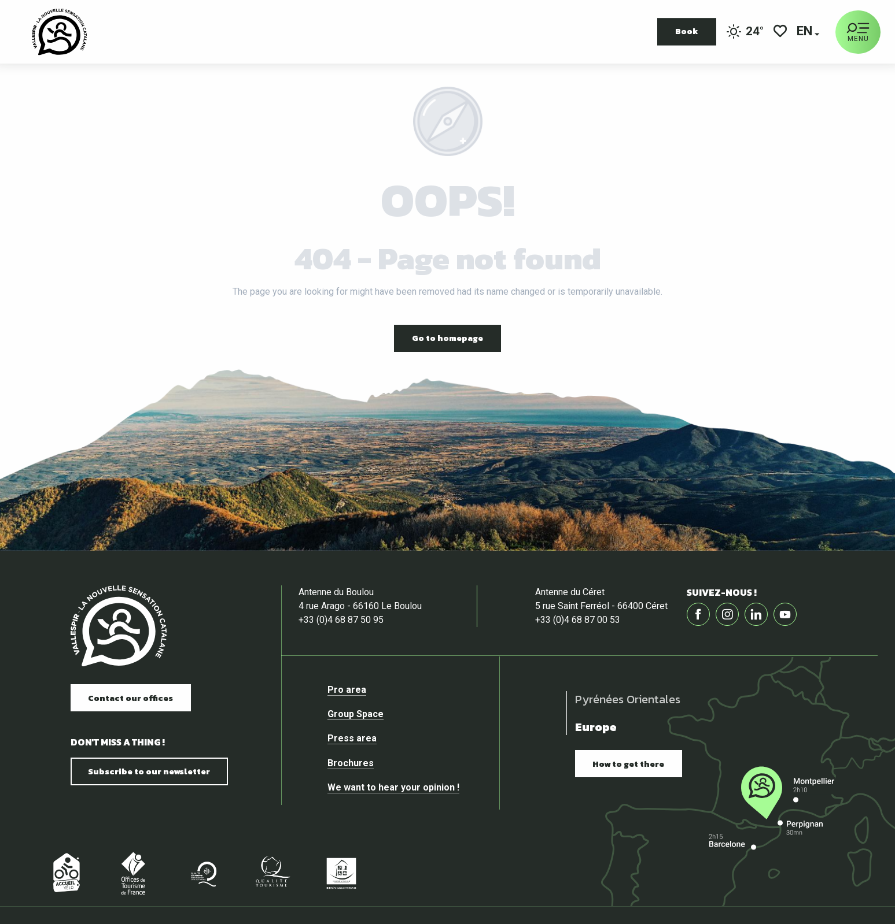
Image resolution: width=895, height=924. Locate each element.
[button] (805, 32)
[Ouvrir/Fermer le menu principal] (858, 32)
